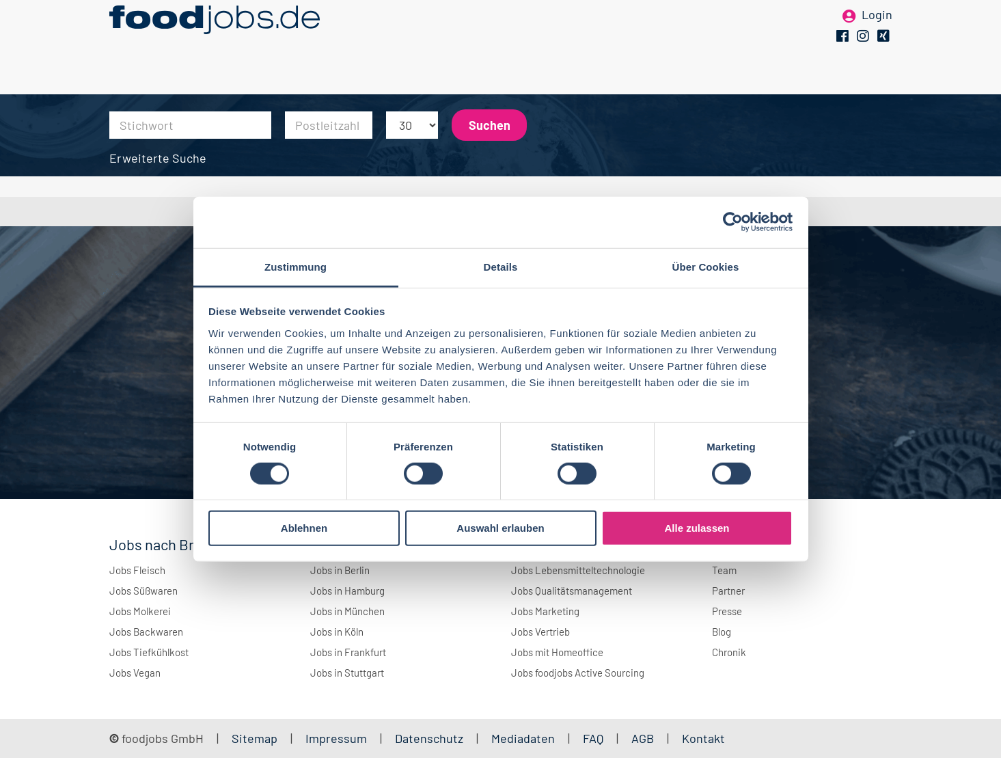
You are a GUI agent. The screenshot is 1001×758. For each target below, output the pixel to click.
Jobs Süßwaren (143, 590)
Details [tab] (501, 266)
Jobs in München (347, 611)
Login (877, 32)
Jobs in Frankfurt (348, 652)
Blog (721, 631)
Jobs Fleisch (137, 570)
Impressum (336, 738)
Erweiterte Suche (157, 157)
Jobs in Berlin (340, 570)
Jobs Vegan (135, 672)
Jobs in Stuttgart (347, 672)
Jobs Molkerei (140, 611)
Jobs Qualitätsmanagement (571, 590)
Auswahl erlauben (500, 528)
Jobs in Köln (337, 631)
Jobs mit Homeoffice (557, 652)
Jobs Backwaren (146, 631)
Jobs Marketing (545, 611)
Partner (728, 590)
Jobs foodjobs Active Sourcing (577, 672)
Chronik (729, 652)
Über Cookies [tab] (705, 266)
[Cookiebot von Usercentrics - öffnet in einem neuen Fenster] (733, 222)
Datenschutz (430, 738)
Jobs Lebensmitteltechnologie (578, 570)
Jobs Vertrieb (540, 631)
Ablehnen (304, 528)
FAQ (593, 738)
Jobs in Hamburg (347, 590)
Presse (727, 611)
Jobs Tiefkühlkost (149, 652)
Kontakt (703, 738)
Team (724, 570)
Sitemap (254, 738)
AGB (644, 738)
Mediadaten (523, 738)
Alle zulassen (696, 528)
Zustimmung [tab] (295, 266)
